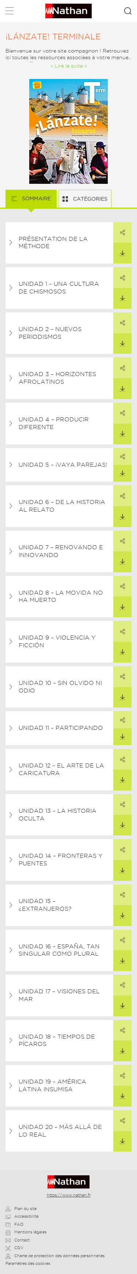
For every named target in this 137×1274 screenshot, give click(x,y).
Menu (9, 12)
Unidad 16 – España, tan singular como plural (59, 950)
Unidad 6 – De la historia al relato (62, 506)
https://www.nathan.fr (69, 1195)
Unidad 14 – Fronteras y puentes (60, 860)
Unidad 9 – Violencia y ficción (57, 641)
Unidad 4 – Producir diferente (54, 423)
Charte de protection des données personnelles (54, 1256)
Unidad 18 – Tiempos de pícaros (57, 1040)
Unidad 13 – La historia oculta (57, 815)
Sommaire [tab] (35, 198)
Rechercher (128, 11)
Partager (119, 229)
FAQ (14, 1224)
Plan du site (21, 1208)
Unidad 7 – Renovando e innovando (61, 551)
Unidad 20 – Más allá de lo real (60, 1131)
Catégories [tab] (89, 199)
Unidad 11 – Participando (61, 728)
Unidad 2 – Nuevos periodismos (50, 333)
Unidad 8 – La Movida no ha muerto (61, 596)
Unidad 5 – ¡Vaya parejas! (63, 465)
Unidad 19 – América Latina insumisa (52, 1085)
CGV (14, 1247)
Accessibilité (21, 1216)
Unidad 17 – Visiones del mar (59, 995)
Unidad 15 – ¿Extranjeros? (45, 905)
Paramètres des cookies (27, 1263)
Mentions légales (25, 1232)
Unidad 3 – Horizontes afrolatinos (57, 378)
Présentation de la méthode (53, 243)
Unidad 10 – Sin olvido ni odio (60, 687)
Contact (17, 1240)
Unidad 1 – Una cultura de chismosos (59, 288)
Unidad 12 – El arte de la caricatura (61, 769)
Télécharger (119, 249)
